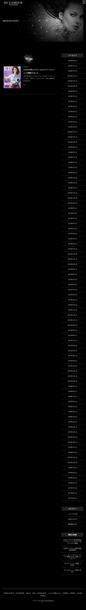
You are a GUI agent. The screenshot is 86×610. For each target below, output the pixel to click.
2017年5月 (71, 493)
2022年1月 (71, 310)
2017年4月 (71, 498)
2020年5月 (71, 406)
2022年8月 (71, 274)
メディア (71, 514)
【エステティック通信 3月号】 (72, 564)
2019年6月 (71, 452)
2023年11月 (71, 198)
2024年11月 (71, 137)
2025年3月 (71, 117)
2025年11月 (71, 81)
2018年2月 (71, 483)
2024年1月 (71, 188)
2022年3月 (71, 300)
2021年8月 (71, 335)
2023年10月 (71, 203)
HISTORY (72, 593)
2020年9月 (71, 386)
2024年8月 (71, 152)
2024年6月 (71, 162)
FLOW (34, 593)
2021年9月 (71, 330)
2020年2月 (71, 422)
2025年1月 (71, 127)
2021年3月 (71, 361)
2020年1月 (71, 427)
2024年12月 (71, 132)
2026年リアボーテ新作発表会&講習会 (72, 549)
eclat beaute (20, 593)
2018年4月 (71, 473)
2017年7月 (71, 488)
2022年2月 (71, 305)
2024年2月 (71, 183)
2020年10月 (71, 381)
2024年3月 (71, 178)
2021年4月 (71, 356)
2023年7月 (71, 218)
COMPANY (65, 593)
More (24, 84)
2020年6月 (71, 401)
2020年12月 (71, 371)
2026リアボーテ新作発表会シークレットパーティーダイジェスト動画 (72, 541)
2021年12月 (71, 315)
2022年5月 (71, 289)
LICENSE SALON (41, 593)
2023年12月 (71, 193)
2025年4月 (71, 111)
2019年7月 (71, 447)
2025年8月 (71, 91)
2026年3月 (71, 66)
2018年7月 (71, 468)
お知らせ (71, 519)
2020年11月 (71, 376)
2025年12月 (71, 76)
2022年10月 (71, 264)
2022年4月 (71, 295)
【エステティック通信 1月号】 (72, 571)
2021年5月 (71, 351)
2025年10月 (71, 86)
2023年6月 (71, 223)
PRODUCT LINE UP (9, 593)
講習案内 (71, 524)
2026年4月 (71, 61)
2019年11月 (71, 437)
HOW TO (28, 593)
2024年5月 (71, 167)
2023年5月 (71, 228)
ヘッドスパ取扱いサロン (54, 593)
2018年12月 (71, 457)
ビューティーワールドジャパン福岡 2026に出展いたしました (72, 556)
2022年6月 (71, 284)
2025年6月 (71, 101)
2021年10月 (71, 325)
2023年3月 (71, 239)
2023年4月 (71, 233)
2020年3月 (71, 417)
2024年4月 (71, 172)
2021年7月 (71, 340)
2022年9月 (71, 269)
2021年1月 (71, 366)
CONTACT (43, 595)
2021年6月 (71, 345)
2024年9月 (71, 147)
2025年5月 (71, 106)
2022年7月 (71, 279)
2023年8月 (71, 213)
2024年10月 (71, 142)
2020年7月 (71, 396)
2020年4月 (71, 412)
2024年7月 (71, 157)
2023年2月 (71, 244)
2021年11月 (71, 320)
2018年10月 (71, 462)
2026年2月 (71, 71)
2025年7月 (71, 96)
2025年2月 (71, 122)
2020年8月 (71, 391)
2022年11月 (71, 259)
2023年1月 (71, 249)
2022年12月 (71, 254)
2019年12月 (71, 432)
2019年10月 (71, 442)
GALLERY (79, 593)
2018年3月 (71, 478)
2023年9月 (71, 208)
